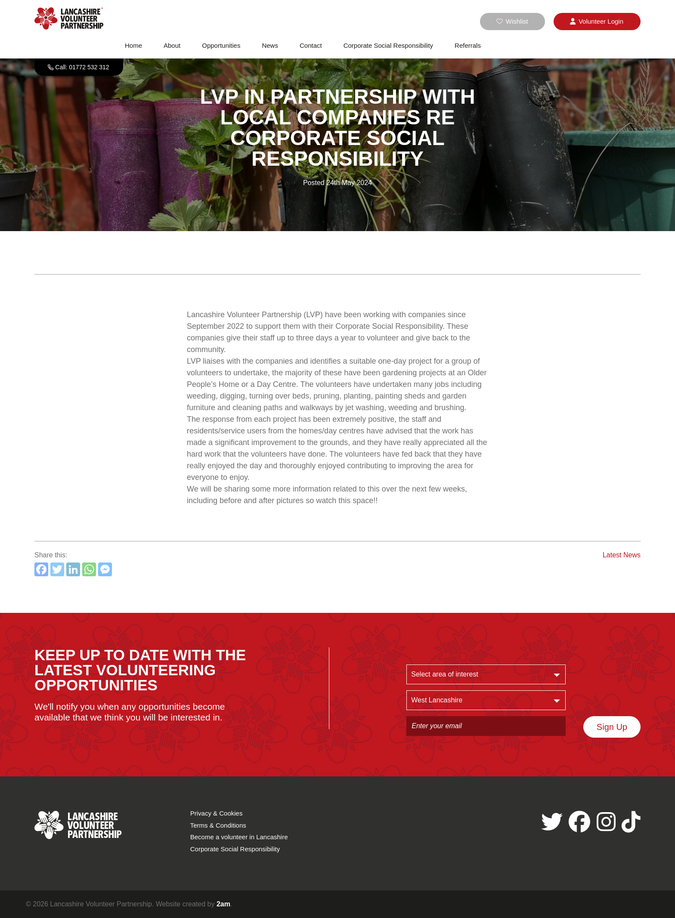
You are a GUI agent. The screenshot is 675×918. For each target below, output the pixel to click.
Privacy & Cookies (216, 813)
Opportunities (221, 45)
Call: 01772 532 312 (82, 67)
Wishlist (512, 21)
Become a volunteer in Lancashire (239, 837)
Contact (311, 45)
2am (223, 904)
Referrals (468, 45)
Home (133, 45)
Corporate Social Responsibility (388, 45)
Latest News (622, 555)
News (270, 45)
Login (596, 21)
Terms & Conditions (218, 825)
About (172, 45)
